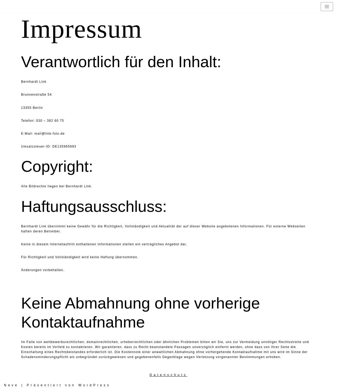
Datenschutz (168, 375)
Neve (11, 385)
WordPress (94, 385)
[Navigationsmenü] (327, 6)
